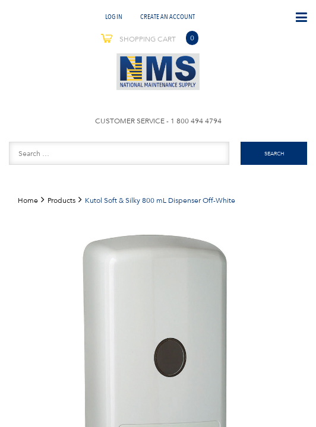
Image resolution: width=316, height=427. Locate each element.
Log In (113, 16)
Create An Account (167, 16)
